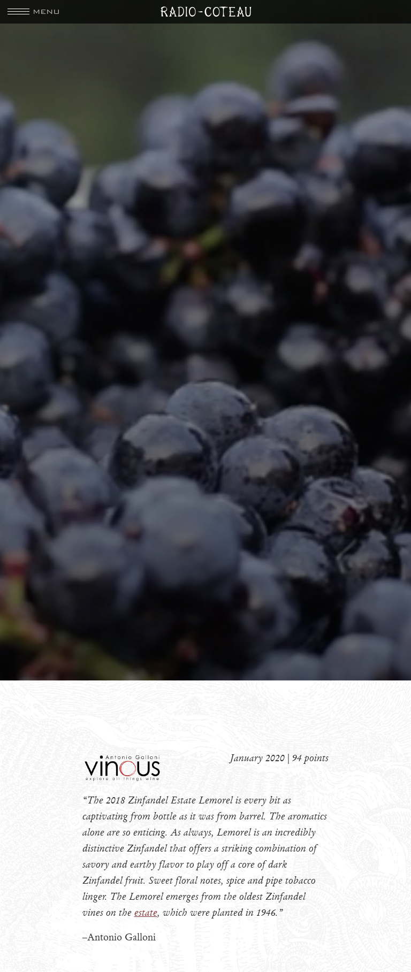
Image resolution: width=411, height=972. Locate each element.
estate (145, 913)
